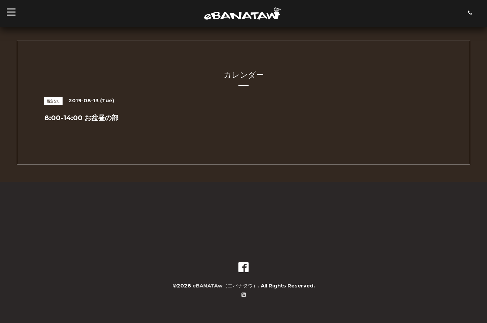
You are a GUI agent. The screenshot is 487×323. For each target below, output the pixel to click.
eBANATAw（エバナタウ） (225, 285)
